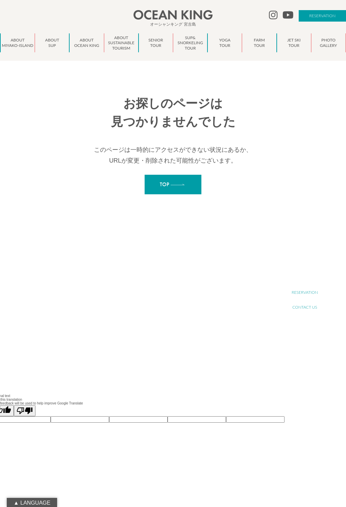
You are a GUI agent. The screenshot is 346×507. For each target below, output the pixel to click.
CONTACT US (304, 307)
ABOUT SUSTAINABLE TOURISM (175, 303)
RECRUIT (305, 277)
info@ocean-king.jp (50, 326)
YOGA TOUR (158, 325)
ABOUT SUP (158, 288)
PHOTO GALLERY (162, 348)
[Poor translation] (24, 410)
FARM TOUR (158, 333)
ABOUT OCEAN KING (166, 296)
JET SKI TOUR (159, 340)
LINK (152, 370)
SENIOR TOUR (160, 311)
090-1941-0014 (47, 334)
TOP (151, 274)
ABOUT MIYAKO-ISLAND (169, 281)
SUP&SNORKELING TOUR (170, 318)
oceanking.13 (52, 319)
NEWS (153, 355)
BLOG (153, 363)
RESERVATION (322, 15)
